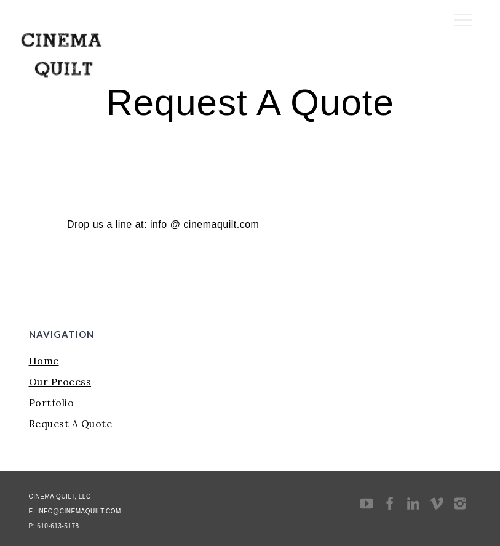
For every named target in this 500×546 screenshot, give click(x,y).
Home (44, 361)
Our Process (60, 381)
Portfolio (51, 402)
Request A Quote (71, 423)
